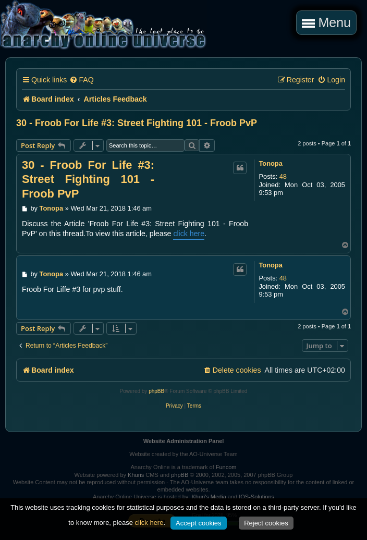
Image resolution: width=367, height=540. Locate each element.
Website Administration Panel (183, 441)
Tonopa (270, 163)
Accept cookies (198, 523)
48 (283, 176)
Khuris (136, 475)
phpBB (156, 391)
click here (188, 233)
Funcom (226, 467)
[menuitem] (81, 80)
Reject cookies (266, 523)
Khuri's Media (208, 497)
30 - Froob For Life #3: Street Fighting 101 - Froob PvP (136, 123)
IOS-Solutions (256, 497)
